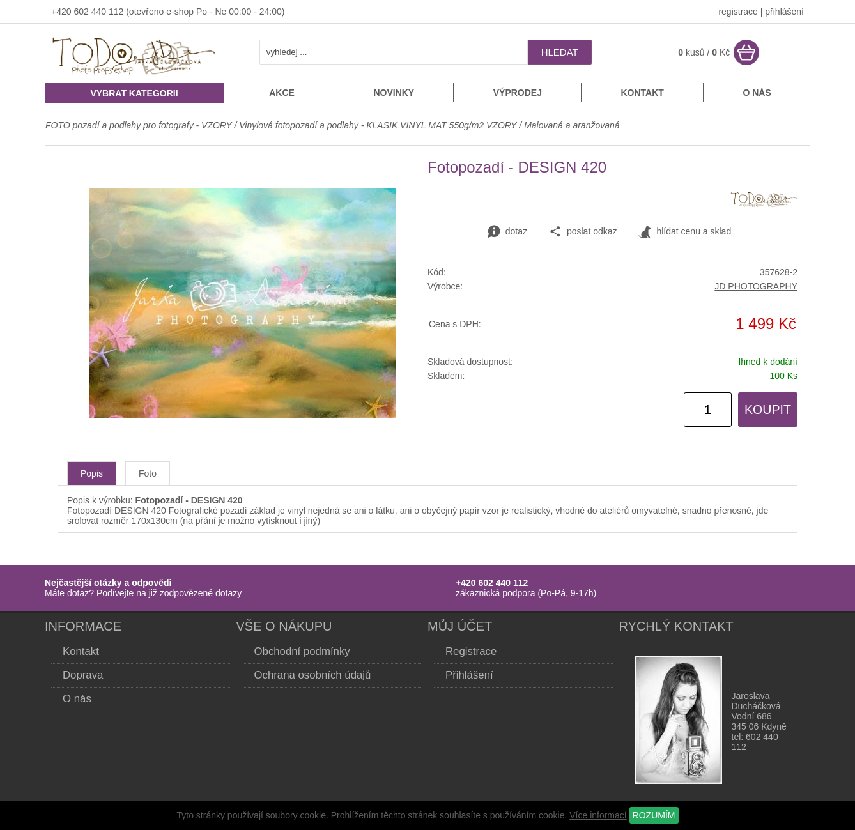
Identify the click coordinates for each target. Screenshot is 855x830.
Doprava (83, 675)
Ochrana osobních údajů (312, 675)
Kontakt (641, 93)
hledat (559, 52)
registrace (737, 11)
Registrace (471, 651)
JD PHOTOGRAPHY (755, 286)
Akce (282, 93)
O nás (757, 93)
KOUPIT (767, 410)
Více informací (597, 815)
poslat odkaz (583, 232)
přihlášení (784, 11)
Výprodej (517, 93)
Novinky (393, 93)
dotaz (507, 232)
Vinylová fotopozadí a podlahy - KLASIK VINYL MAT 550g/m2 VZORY (377, 125)
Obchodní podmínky (302, 651)
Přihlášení (469, 675)
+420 (62, 11)
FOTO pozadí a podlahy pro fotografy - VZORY (139, 125)
